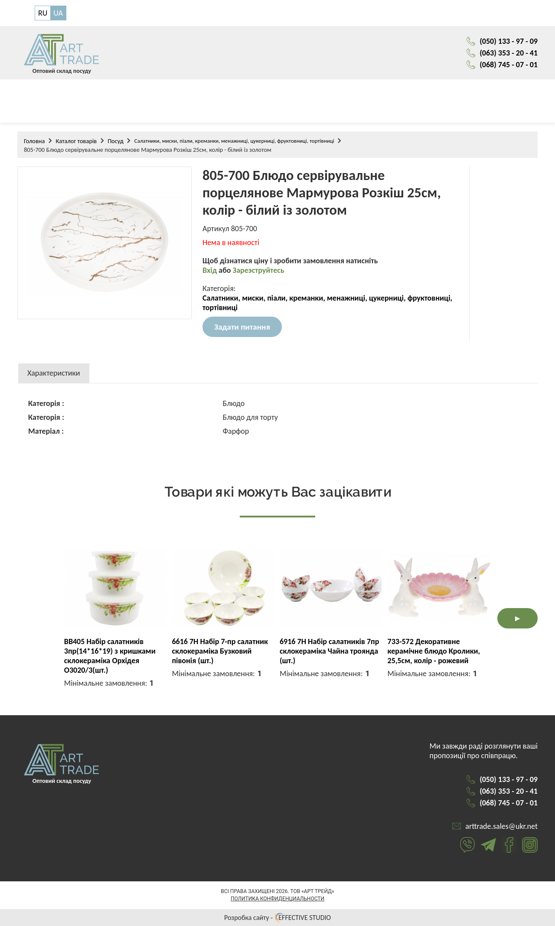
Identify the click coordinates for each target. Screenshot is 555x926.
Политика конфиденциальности (277, 899)
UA (58, 13)
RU (42, 13)
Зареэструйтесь (258, 270)
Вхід (210, 270)
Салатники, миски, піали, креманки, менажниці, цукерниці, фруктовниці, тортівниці (234, 140)
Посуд (116, 141)
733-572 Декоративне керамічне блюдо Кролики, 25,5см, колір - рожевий (434, 651)
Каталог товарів (76, 141)
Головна (34, 141)
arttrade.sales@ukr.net (501, 826)
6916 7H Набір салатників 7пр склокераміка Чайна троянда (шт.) (329, 651)
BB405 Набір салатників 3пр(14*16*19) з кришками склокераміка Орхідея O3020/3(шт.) (110, 656)
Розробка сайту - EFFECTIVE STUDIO (277, 917)
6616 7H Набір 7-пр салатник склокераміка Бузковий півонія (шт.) (220, 651)
